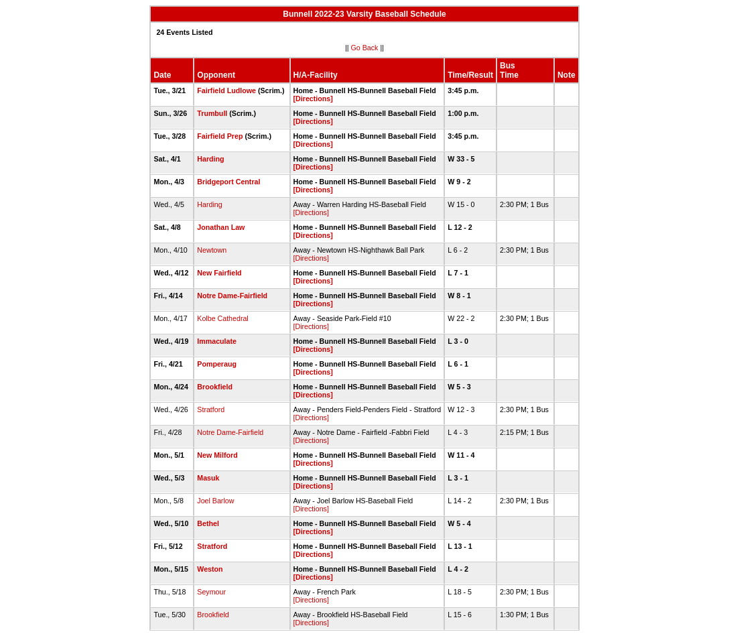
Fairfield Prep (220, 136)
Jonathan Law (221, 227)
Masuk (208, 478)
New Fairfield (219, 273)
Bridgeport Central (228, 182)
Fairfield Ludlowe (226, 90)
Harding (210, 159)
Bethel (208, 523)
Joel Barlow (215, 501)
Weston (209, 569)
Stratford (210, 409)
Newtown (211, 250)
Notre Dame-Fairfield (232, 296)
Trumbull (212, 113)
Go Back (365, 48)
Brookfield (215, 387)
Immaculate (217, 341)
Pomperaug (217, 364)
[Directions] (313, 98)
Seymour (211, 592)
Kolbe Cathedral (222, 318)
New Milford (217, 455)
